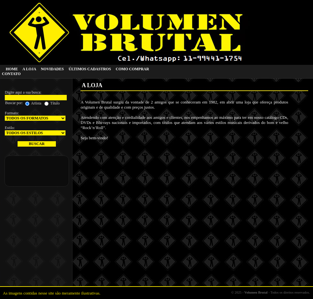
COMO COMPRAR (132, 69)
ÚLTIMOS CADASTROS (90, 69)
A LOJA (29, 69)
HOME (12, 69)
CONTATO (11, 74)
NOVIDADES (52, 69)
